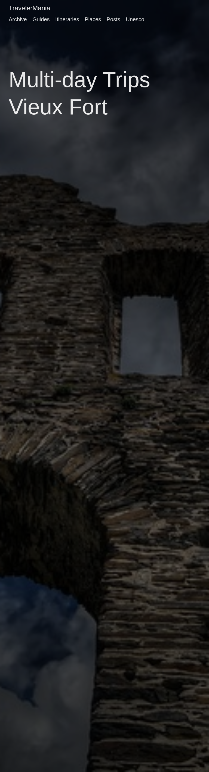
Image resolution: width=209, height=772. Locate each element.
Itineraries (67, 19)
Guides (41, 19)
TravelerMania (29, 8)
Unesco (135, 19)
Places (93, 19)
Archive (18, 19)
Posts (113, 19)
